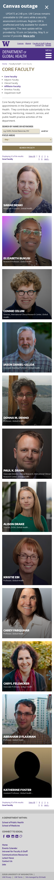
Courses (20, 43)
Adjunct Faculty (11, 79)
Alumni (28, 43)
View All (32, 156)
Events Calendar (9, 848)
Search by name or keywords (17, 126)
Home (4, 64)
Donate (48, 45)
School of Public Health (13, 822)
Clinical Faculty (11, 83)
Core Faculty (10, 76)
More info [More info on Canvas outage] (29, 36)
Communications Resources (15, 854)
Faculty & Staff (15, 64)
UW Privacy (6, 877)
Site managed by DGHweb (35, 877)
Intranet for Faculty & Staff (15, 851)
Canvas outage (20, 6)
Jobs (4, 864)
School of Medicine (11, 825)
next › (46, 159)
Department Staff (12, 92)
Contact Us (39, 45)
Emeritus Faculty (12, 89)
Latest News (8, 858)
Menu (49, 50)
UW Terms (18, 877)
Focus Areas (8, 135)
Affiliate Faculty (12, 86)
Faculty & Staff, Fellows (42, 43)
